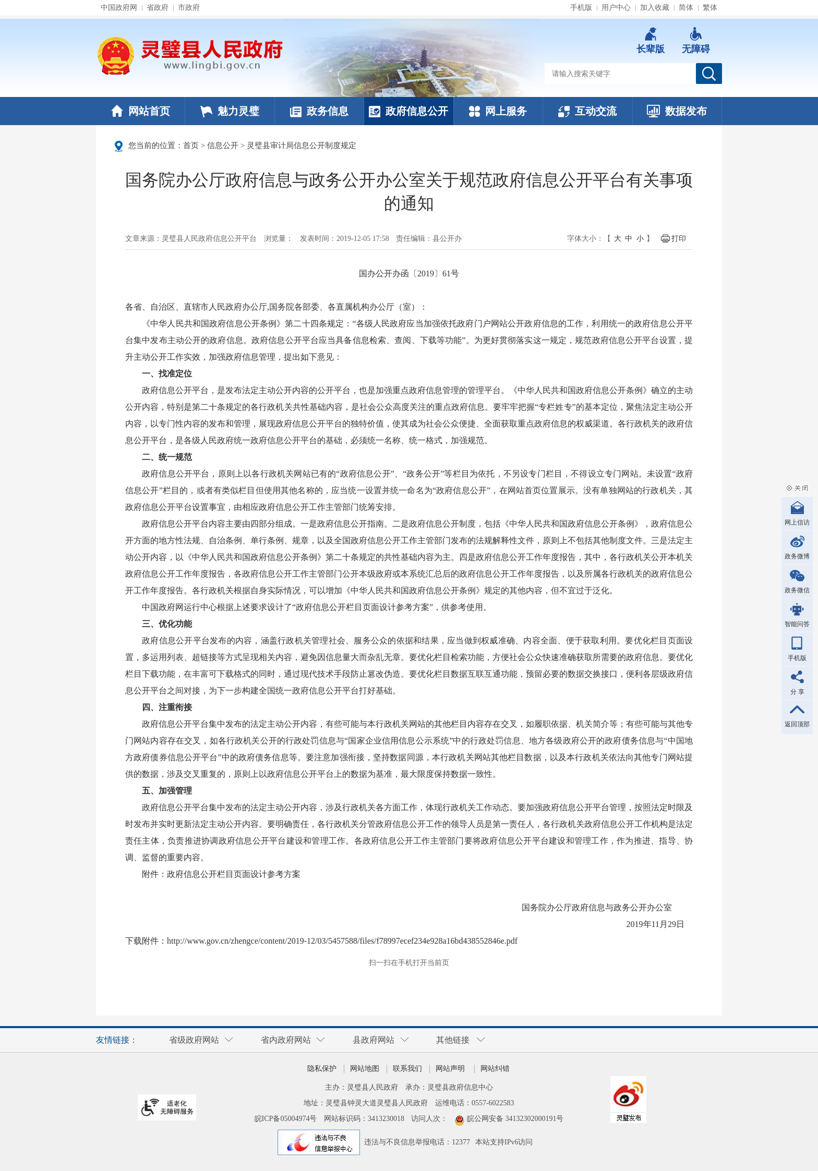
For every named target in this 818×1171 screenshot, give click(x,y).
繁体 (710, 7)
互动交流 (587, 111)
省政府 (158, 7)
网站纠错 (495, 1068)
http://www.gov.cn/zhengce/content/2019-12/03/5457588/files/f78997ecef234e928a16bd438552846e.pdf (342, 940)
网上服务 (498, 111)
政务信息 (319, 111)
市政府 (189, 7)
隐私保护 (321, 1068)
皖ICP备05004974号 (286, 1119)
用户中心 (616, 7)
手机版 (581, 7)
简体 (686, 7)
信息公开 (222, 145)
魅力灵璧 (229, 111)
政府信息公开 (408, 111)
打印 (678, 238)
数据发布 (677, 111)
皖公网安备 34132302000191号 (515, 1119)
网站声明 (450, 1068)
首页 (191, 145)
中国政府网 (119, 7)
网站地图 (364, 1068)
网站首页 (140, 111)
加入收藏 (654, 7)
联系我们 (407, 1068)
